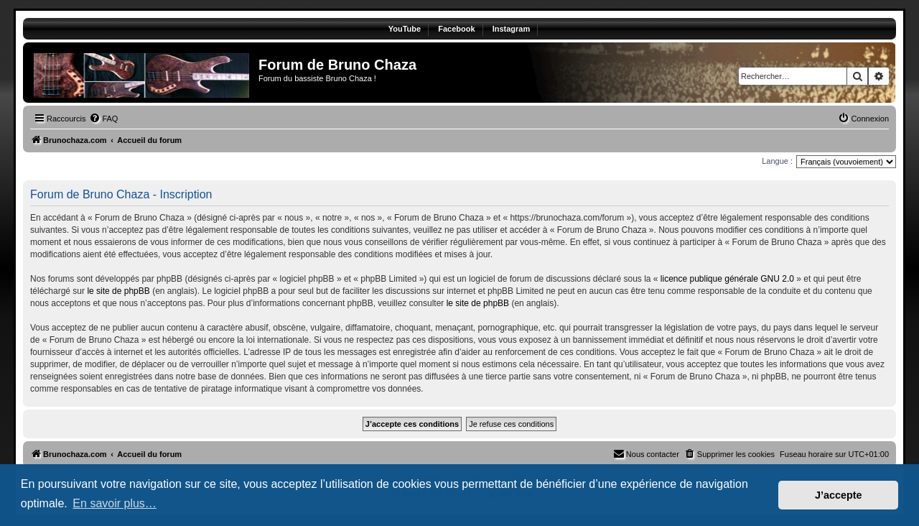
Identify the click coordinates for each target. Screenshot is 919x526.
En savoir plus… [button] (115, 503)
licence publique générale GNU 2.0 (727, 279)
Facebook (456, 28)
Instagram (512, 28)
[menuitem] (103, 118)
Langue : (777, 161)
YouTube (404, 28)
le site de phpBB (118, 291)
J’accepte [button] (838, 495)
